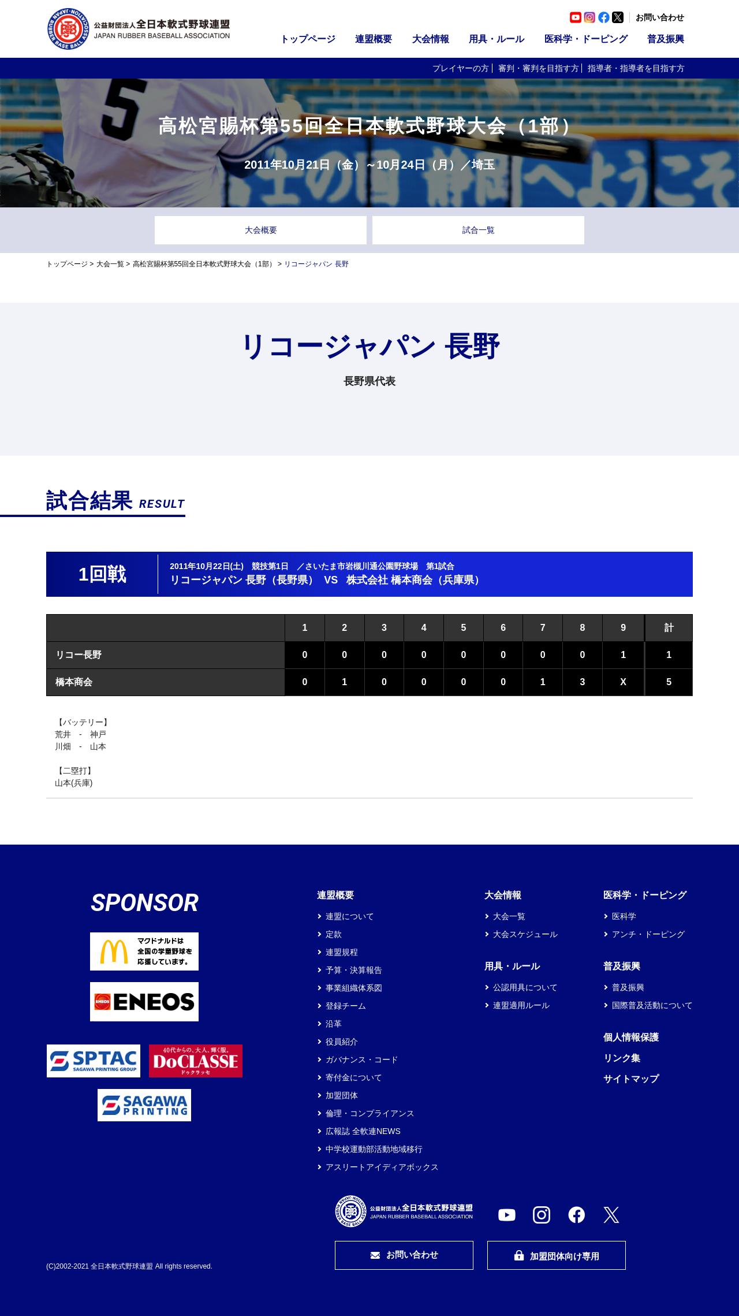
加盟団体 (342, 1095)
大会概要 (261, 230)
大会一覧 (110, 264)
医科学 (624, 916)
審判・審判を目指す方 (538, 68)
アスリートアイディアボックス (382, 1167)
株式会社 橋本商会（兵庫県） (415, 580)
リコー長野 (78, 655)
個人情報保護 (631, 1037)
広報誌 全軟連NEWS (363, 1131)
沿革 (334, 1023)
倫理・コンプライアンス (370, 1113)
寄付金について (354, 1077)
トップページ (307, 39)
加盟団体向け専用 (556, 1255)
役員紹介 (342, 1041)
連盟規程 (342, 952)
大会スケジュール (525, 934)
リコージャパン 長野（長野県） (244, 580)
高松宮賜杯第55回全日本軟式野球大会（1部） (204, 264)
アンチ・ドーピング (648, 934)
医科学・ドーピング (586, 39)
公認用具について (525, 987)
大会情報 (430, 39)
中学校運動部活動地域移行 (374, 1149)
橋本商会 (73, 682)
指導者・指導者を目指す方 (636, 68)
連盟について (350, 916)
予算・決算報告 (354, 970)
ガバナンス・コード (362, 1059)
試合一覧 (478, 230)
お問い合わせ (660, 17)
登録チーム (346, 1005)
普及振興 (665, 39)
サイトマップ (631, 1079)
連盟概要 (373, 39)
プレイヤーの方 (460, 68)
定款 (334, 934)
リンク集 (621, 1058)
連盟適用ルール (521, 1005)
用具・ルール (496, 39)
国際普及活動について (652, 1005)
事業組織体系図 (354, 987)
